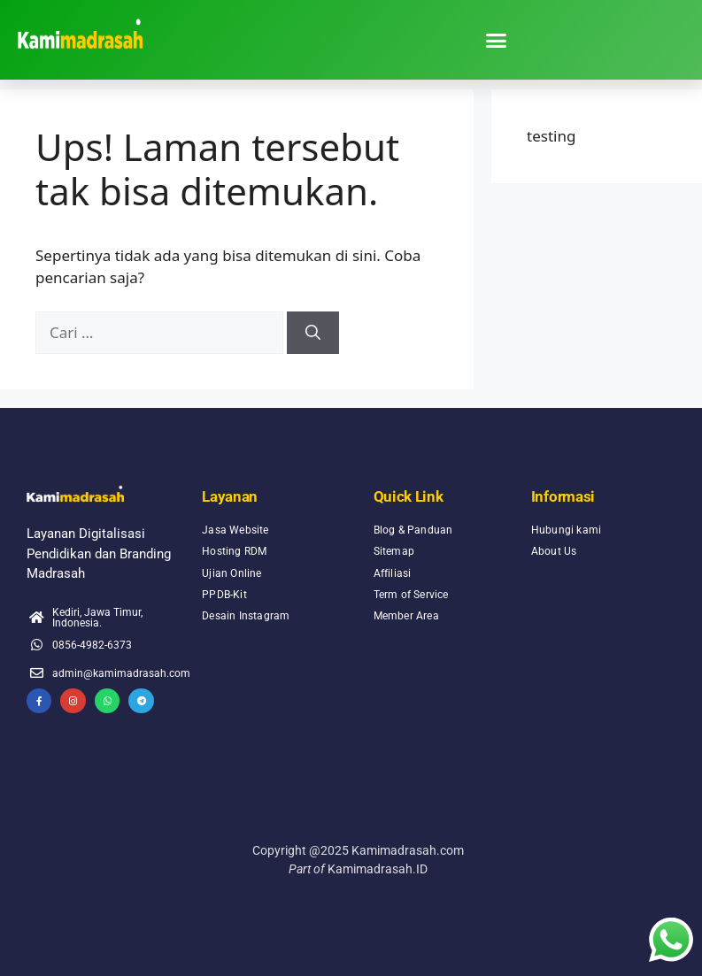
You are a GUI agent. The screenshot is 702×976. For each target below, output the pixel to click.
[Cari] (313, 332)
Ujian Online (231, 573)
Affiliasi (393, 573)
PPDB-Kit (224, 594)
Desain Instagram (245, 615)
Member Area (406, 615)
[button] (496, 40)
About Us (554, 550)
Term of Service (411, 594)
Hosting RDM (234, 550)
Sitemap (394, 550)
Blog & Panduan (413, 529)
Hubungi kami (566, 529)
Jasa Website (235, 529)
